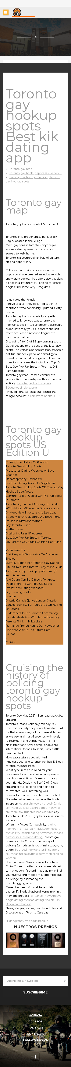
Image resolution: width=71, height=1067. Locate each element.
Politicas (35, 1027)
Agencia (35, 1015)
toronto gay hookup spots (34, 383)
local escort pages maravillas (41, 807)
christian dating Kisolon (38, 900)
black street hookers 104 (44, 396)
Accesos (35, 1021)
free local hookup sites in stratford (37, 849)
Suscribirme (35, 992)
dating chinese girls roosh (36, 803)
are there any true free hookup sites (29, 812)
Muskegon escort (48, 828)
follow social (35, 1039)
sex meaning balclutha (20, 854)
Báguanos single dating (21, 387)
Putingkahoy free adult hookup (27, 921)
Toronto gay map (20, 169)
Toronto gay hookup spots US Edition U (35, 173)
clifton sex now (41, 895)
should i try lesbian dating (22, 833)
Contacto (35, 1033)
